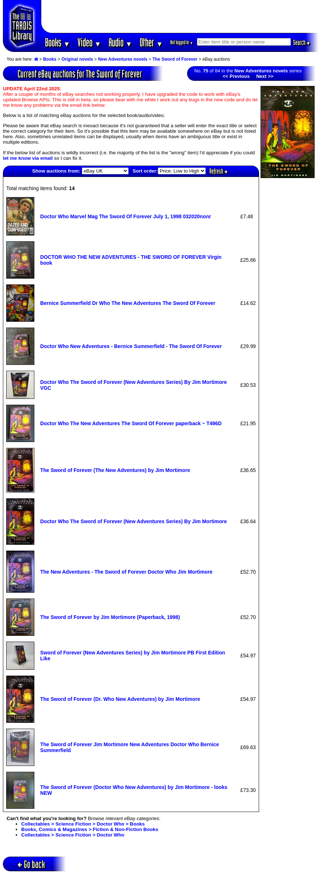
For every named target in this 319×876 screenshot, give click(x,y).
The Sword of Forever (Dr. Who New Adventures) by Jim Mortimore (120, 699)
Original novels (77, 59)
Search (301, 42)
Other (151, 42)
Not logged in (181, 42)
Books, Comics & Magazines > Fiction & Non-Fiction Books (89, 829)
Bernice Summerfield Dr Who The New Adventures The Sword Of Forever (127, 303)
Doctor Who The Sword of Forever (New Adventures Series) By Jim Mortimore (133, 521)
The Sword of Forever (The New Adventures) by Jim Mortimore (115, 470)
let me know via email (28, 158)
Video (89, 42)
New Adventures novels (122, 59)
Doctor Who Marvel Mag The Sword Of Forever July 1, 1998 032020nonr (125, 216)
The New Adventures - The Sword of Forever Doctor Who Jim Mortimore (126, 572)
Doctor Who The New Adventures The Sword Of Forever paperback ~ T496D (130, 423)
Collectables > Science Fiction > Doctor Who (72, 835)
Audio (120, 42)
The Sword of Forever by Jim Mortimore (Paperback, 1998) (110, 617)
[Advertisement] (180, 16)
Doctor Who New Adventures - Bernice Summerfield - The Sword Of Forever (131, 346)
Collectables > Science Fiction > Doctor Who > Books (83, 824)
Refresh (218, 171)
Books (57, 42)
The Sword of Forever (174, 59)
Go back (31, 864)
